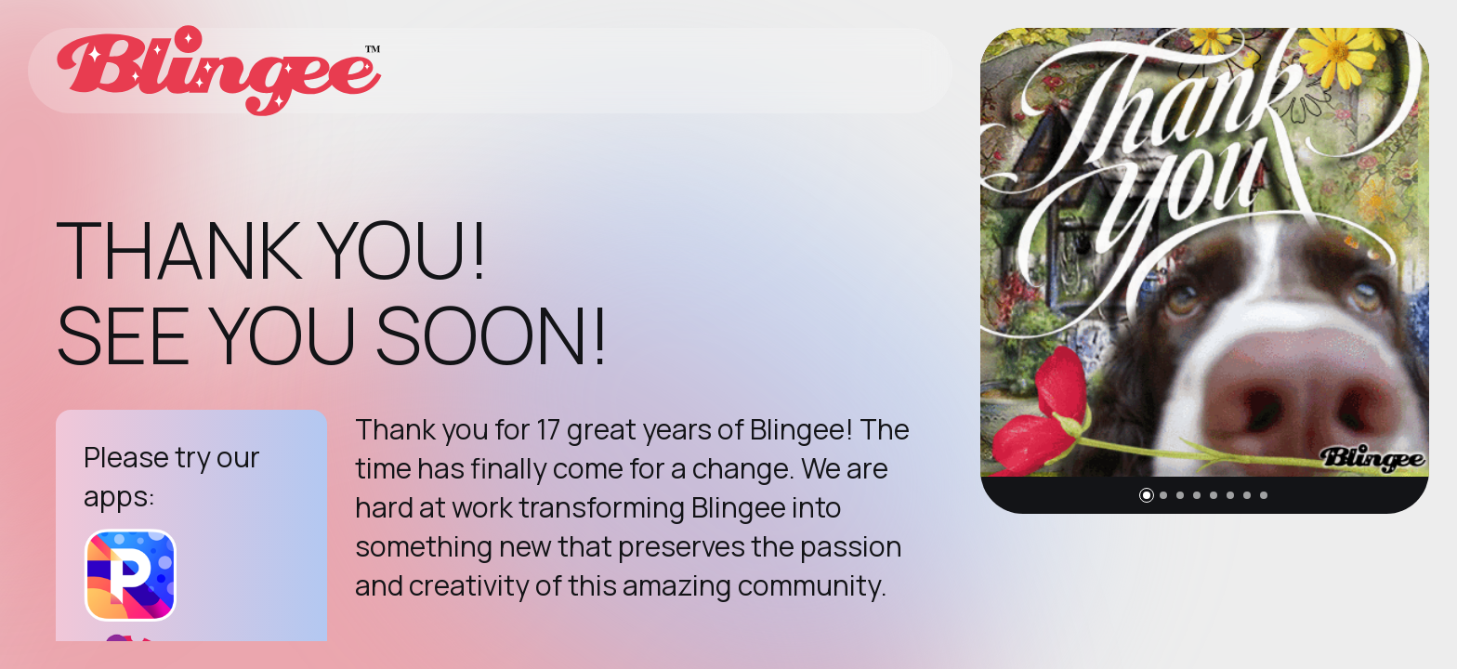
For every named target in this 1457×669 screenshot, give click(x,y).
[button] (1146, 495)
